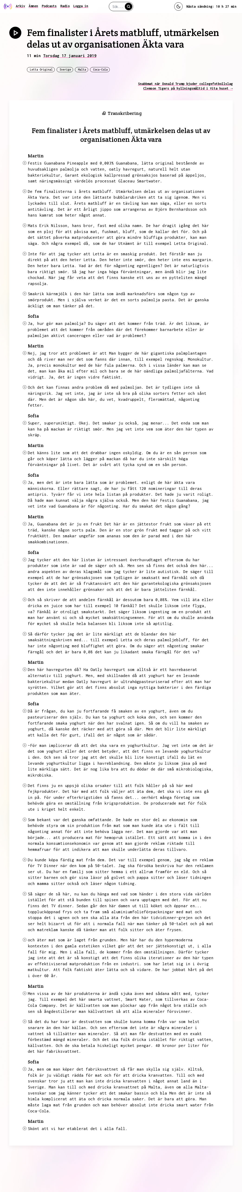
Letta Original (41, 69)
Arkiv (20, 6)
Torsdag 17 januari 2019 (70, 55)
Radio (65, 6)
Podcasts (49, 6)
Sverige (65, 69)
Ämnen (33, 6)
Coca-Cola (100, 69)
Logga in (80, 6)
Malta (82, 69)
